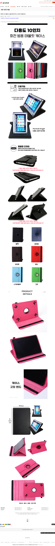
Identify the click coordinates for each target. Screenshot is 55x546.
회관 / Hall (18, 6)
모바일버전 (52, 542)
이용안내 (41, 542)
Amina (33, 544)
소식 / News (2, 6)
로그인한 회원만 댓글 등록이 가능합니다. (27, 529)
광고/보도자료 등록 (35, 542)
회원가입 (48, 0)
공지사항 (30, 542)
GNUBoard (30, 544)
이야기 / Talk (7, 6)
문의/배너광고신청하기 (47, 542)
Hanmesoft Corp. (21, 544)
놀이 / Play (29, 6)
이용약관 (2, 542)
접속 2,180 (53, 0)
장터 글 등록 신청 (27, 537)
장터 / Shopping (13, 6)
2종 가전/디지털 (5, 9)
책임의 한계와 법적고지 (21, 542)
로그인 (45, 0)
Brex (36, 544)
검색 (53, 2)
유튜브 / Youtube (24, 6)
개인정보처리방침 (7, 542)
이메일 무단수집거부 (13, 542)
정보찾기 (50, 0)
